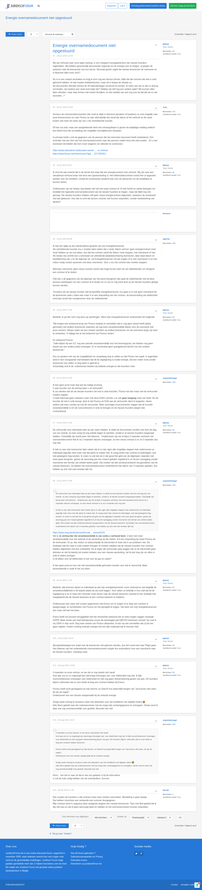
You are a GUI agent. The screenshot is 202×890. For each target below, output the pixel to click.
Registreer (111, 6)
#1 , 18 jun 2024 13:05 (63, 56)
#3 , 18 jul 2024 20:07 (62, 165)
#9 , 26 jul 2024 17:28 (62, 580)
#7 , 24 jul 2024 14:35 (62, 423)
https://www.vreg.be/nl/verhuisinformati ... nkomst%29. (79, 532)
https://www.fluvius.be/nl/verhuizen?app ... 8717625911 (79, 153)
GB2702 (166, 239)
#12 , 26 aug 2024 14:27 (64, 720)
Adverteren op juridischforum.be (86, 863)
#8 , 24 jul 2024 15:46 (62, 481)
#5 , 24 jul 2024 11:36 (62, 310)
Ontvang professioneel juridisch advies (148, 6)
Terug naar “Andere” (62, 833)
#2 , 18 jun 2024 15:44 (63, 107)
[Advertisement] (27, 57)
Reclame (166, 213)
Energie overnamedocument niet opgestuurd (39, 18)
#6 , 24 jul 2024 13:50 (62, 378)
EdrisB (166, 790)
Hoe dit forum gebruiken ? (83, 853)
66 (173, 51)
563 (173, 382)
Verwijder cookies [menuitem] (188, 885)
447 (173, 112)
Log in (122, 6)
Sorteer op (134, 817)
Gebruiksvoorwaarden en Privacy (87, 856)
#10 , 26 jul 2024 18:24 (63, 638)
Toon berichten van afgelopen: (88, 817)
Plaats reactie (15, 34)
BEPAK (166, 44)
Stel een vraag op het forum (183, 6)
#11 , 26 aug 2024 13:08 (64, 665)
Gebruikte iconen (79, 860)
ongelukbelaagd (170, 378)
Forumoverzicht (15, 885)
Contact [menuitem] (174, 885)
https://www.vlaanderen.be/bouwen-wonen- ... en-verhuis (80, 150)
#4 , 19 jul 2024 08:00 (62, 239)
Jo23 (165, 107)
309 (173, 243)
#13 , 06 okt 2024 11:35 (63, 790)
